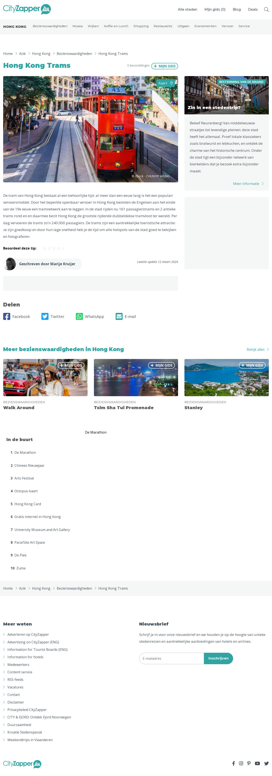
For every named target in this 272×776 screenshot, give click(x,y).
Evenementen (205, 28)
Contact (13, 698)
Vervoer (228, 28)
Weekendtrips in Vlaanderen (30, 743)
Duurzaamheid (19, 728)
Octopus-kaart (24, 494)
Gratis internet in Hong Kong (36, 520)
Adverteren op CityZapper (28, 638)
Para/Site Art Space (28, 546)
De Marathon (23, 456)
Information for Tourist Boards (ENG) (37, 653)
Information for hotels (25, 660)
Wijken (93, 28)
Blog (237, 9)
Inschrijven (218, 662)
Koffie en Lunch (116, 28)
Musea (77, 28)
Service (244, 28)
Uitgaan (183, 28)
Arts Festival (22, 482)
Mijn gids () (214, 9)
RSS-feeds (15, 683)
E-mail (126, 320)
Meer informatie (246, 187)
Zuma (18, 572)
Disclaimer (15, 706)
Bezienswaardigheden (50, 28)
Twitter (52, 320)
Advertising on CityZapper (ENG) (33, 645)
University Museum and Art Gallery (40, 533)
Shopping (141, 28)
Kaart (166, 86)
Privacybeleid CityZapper (27, 713)
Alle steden (187, 9)
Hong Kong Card (26, 507)
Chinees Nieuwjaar (27, 469)
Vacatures (15, 691)
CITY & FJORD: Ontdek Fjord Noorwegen (39, 721)
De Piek (19, 559)
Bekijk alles (256, 353)
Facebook (16, 320)
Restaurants (163, 28)
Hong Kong (14, 29)
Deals (253, 9)
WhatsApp (90, 320)
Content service (19, 676)
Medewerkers (18, 668)
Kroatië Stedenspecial (24, 736)
